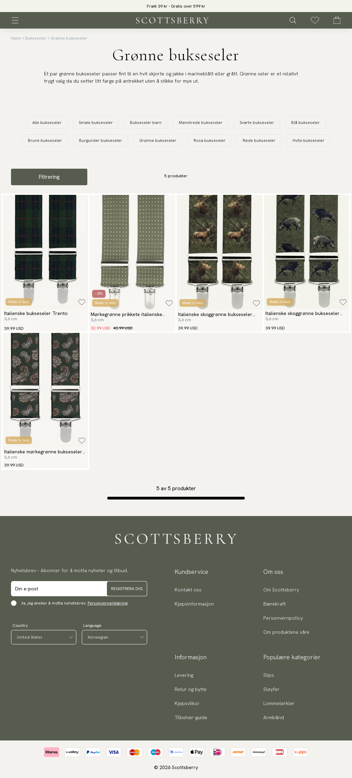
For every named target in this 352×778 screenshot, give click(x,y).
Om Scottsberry (281, 590)
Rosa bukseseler (210, 140)
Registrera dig (127, 588)
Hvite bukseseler (308, 140)
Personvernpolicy (283, 618)
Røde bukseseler (259, 140)
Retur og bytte (191, 689)
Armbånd (273, 717)
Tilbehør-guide (191, 717)
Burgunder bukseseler (100, 140)
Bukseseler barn (146, 122)
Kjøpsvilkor (187, 703)
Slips (268, 675)
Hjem (16, 38)
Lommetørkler (279, 703)
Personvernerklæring (108, 603)
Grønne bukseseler (69, 38)
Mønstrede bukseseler (200, 122)
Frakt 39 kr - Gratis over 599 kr (176, 6)
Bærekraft (274, 604)
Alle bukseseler (47, 122)
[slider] (176, 6)
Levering (184, 675)
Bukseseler (35, 38)
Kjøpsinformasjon (194, 604)
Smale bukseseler (96, 122)
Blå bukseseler (305, 122)
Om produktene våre (286, 632)
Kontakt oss (188, 590)
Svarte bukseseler (257, 122)
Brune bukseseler (45, 140)
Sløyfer (271, 689)
